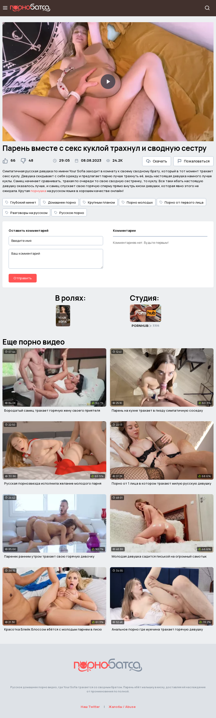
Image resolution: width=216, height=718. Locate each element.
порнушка (38, 191)
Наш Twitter (90, 706)
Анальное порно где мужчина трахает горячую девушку (157, 629)
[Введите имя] (56, 240)
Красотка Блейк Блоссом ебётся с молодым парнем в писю (53, 629)
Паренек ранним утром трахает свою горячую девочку (49, 556)
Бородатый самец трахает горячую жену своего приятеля (52, 410)
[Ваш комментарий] (56, 259)
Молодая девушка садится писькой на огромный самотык (159, 556)
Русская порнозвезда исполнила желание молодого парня (52, 483)
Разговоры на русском (26, 212)
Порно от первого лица (181, 202)
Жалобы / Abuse (122, 706)
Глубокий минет (20, 202)
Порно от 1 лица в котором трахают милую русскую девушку (161, 483)
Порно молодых (137, 202)
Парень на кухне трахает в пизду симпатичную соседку (157, 410)
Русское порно (69, 212)
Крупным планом (99, 202)
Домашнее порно (59, 202)
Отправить (23, 278)
